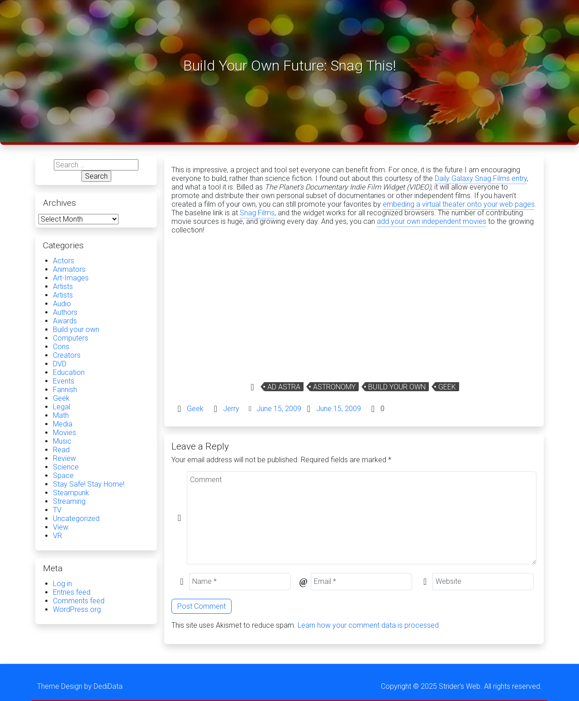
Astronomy (334, 387)
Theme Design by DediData (80, 686)
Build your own (397, 387)
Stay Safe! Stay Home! (88, 484)
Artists (63, 286)
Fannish (65, 389)
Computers (70, 338)
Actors (63, 260)
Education (69, 372)
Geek (447, 387)
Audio (62, 303)
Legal (61, 407)
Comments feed (78, 601)
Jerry (231, 408)
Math (61, 415)
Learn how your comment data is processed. (369, 625)
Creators (67, 355)
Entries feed (71, 592)
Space (63, 475)
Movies (64, 432)
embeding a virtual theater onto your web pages (459, 204)
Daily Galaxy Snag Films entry (481, 178)
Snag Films (257, 212)
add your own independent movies (431, 221)
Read (61, 449)
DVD (59, 364)
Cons (61, 346)
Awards (65, 321)
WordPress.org (77, 609)
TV (57, 510)
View (60, 527)
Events (63, 381)
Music (62, 441)
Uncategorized (76, 518)
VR (57, 535)
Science (66, 467)
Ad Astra (283, 387)
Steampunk (71, 492)
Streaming (69, 501)
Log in (62, 583)
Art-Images (71, 278)
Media (62, 424)
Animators (69, 269)
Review (64, 458)
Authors (65, 312)
